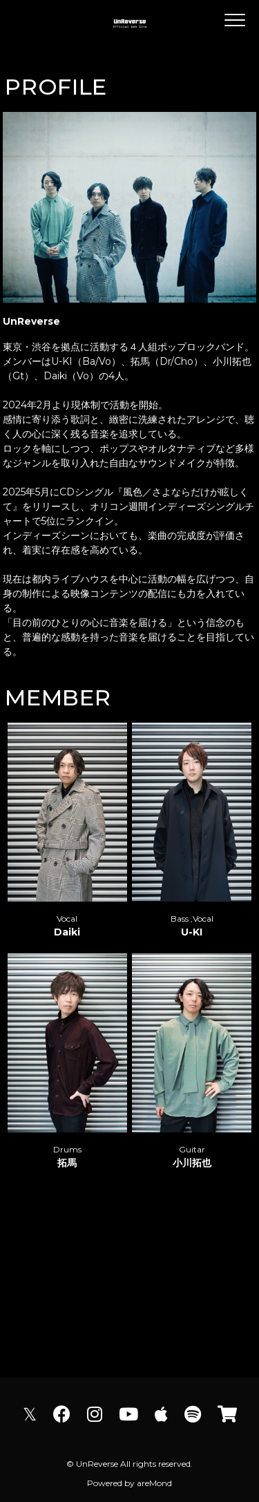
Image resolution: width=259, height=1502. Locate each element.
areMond (154, 1483)
